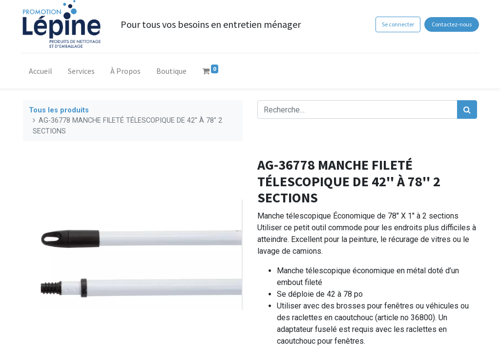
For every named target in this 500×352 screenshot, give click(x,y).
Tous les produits (59, 110)
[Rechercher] (467, 109)
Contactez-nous (450, 24)
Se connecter (395, 24)
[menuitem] (42, 72)
